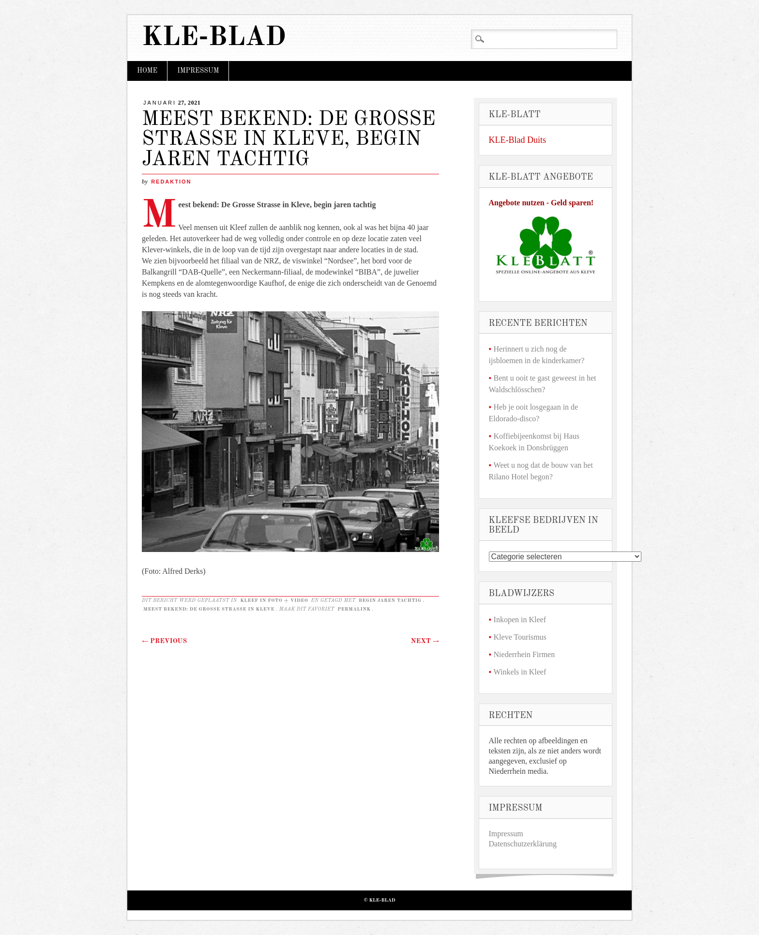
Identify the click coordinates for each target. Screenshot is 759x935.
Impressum (198, 70)
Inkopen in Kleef (520, 619)
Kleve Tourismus (520, 637)
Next (425, 641)
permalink (354, 609)
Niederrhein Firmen (524, 654)
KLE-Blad (214, 38)
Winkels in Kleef (520, 672)
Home (147, 70)
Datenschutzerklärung (523, 844)
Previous (164, 641)
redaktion (171, 181)
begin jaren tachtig (390, 600)
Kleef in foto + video (274, 600)
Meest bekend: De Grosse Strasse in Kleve (208, 609)
